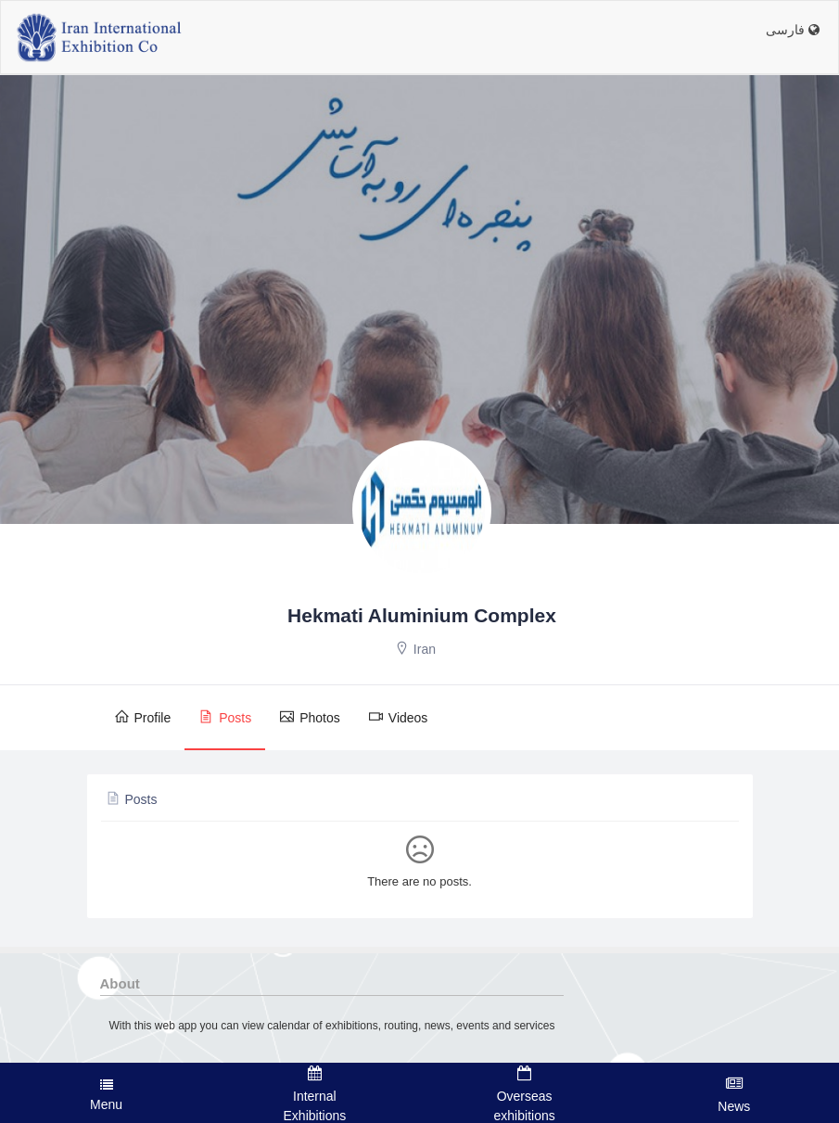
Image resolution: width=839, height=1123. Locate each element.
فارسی (793, 29)
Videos (398, 716)
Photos (309, 716)
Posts (224, 716)
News (734, 1094)
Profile (143, 716)
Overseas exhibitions (524, 1094)
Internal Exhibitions (314, 1094)
